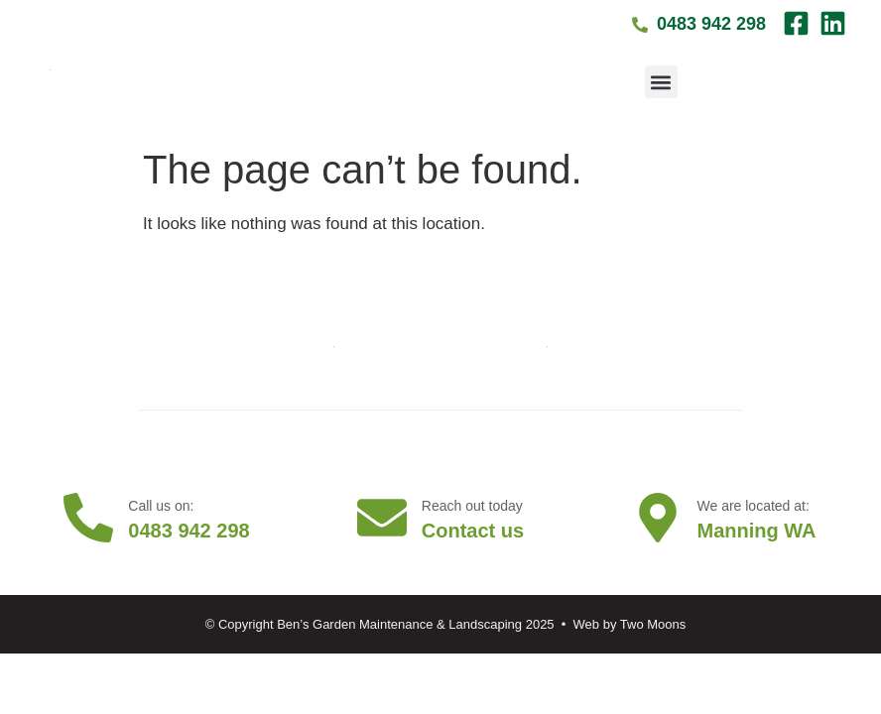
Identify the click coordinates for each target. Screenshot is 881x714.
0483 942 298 (188, 530)
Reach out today (472, 506)
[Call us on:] (88, 517)
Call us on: (160, 506)
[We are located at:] (658, 517)
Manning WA (757, 530)
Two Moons (653, 624)
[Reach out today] (382, 517)
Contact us (473, 530)
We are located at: (753, 506)
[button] (661, 81)
